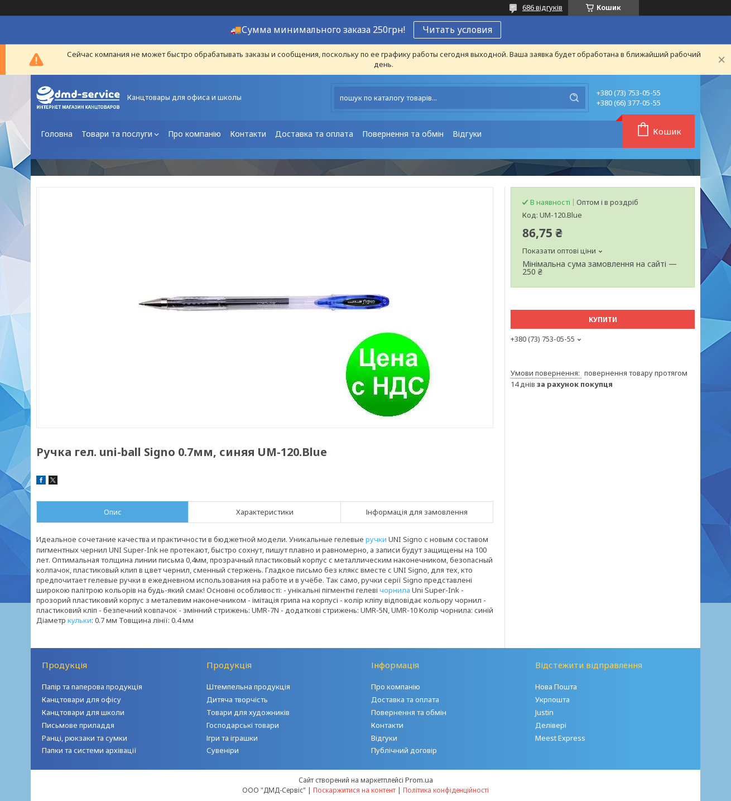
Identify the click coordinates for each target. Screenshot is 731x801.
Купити (603, 319)
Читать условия (457, 29)
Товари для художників (248, 712)
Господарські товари (242, 725)
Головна (57, 133)
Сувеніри (222, 750)
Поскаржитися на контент (354, 790)
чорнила (394, 590)
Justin (544, 712)
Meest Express (560, 738)
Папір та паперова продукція (92, 687)
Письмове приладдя (78, 725)
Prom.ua (419, 780)
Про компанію (194, 133)
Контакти (248, 133)
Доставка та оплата (314, 133)
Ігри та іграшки (232, 738)
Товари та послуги (116, 133)
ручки (376, 539)
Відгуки (467, 133)
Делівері (550, 725)
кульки (80, 620)
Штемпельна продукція (248, 687)
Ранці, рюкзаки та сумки (84, 738)
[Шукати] (574, 98)
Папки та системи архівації (89, 750)
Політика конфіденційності (446, 790)
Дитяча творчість (237, 699)
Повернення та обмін (403, 133)
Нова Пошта (556, 687)
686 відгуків (542, 7)
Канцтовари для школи (83, 712)
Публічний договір (404, 750)
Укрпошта (552, 699)
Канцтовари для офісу (81, 699)
